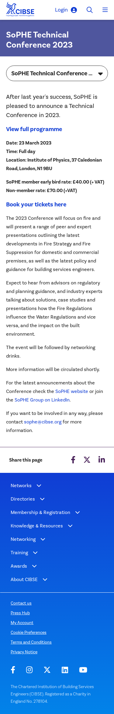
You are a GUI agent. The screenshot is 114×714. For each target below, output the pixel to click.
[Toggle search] (89, 10)
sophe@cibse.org (42, 422)
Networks (21, 485)
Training (19, 552)
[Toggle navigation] (105, 10)
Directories (23, 499)
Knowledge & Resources (37, 526)
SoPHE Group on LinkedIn (42, 400)
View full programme (34, 129)
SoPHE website (71, 391)
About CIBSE (24, 579)
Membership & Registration (40, 512)
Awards (19, 566)
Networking (23, 539)
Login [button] (66, 10)
